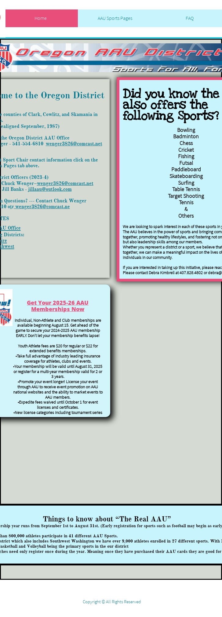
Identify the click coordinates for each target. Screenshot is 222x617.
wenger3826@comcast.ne (42, 207)
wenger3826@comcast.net (74, 144)
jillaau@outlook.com (50, 189)
